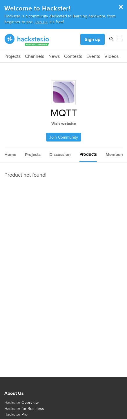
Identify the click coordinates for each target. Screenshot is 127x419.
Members (115, 154)
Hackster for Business (24, 408)
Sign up (92, 39)
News (54, 56)
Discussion (60, 154)
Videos (111, 56)
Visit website (63, 123)
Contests (73, 56)
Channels (34, 56)
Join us (41, 22)
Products (88, 154)
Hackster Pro (16, 414)
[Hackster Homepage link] (26, 39)
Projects (12, 56)
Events (93, 56)
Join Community (63, 137)
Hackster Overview (21, 402)
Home (10, 154)
